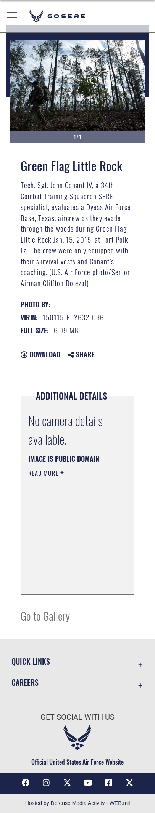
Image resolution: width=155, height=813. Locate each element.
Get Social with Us (77, 717)
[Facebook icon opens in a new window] (25, 783)
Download (40, 354)
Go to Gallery (45, 615)
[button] (12, 16)
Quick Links (30, 661)
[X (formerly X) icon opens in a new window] (67, 783)
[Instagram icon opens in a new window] (46, 783)
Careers (25, 682)
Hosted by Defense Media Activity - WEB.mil (77, 803)
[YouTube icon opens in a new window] (88, 783)
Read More (44, 473)
